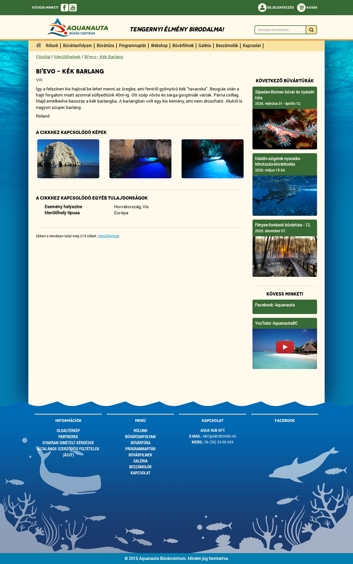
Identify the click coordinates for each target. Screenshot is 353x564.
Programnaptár (140, 448)
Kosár (307, 7)
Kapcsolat (140, 472)
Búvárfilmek (140, 454)
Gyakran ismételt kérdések (68, 442)
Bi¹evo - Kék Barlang (103, 57)
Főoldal (43, 57)
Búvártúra (140, 442)
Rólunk (140, 430)
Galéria (140, 460)
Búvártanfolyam (140, 436)
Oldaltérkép (68, 430)
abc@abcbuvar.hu (219, 436)
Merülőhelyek (67, 57)
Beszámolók (140, 466)
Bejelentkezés (276, 7)
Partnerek (68, 436)
